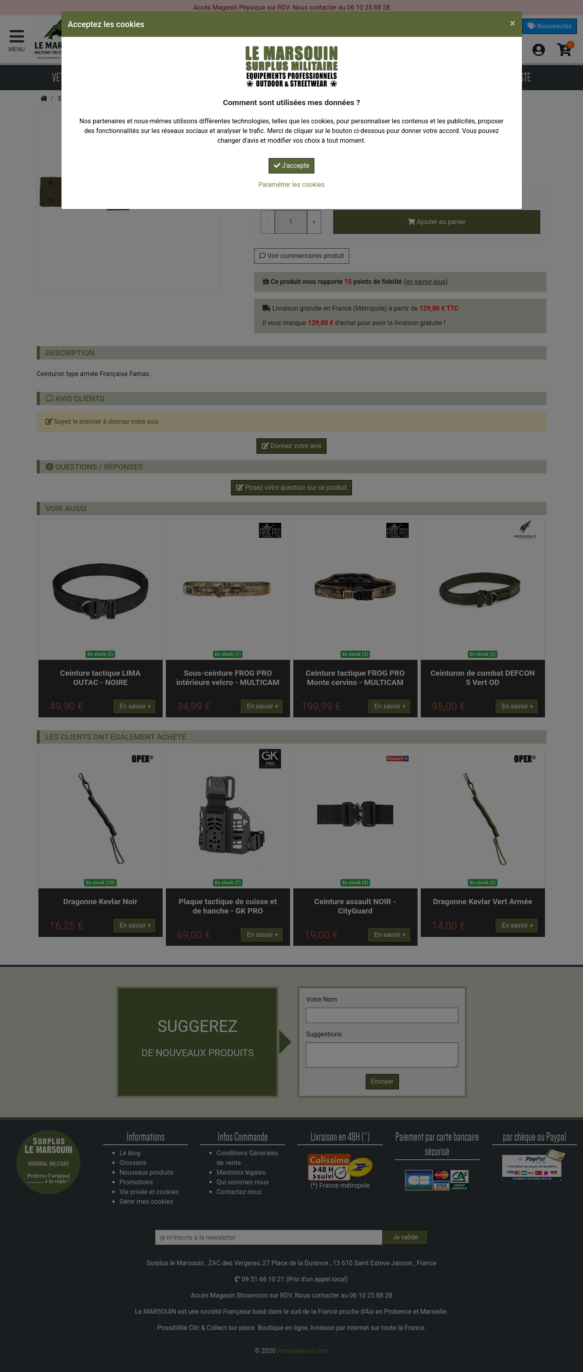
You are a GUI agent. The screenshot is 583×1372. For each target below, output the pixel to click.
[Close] (513, 23)
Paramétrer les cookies (291, 184)
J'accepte (292, 165)
